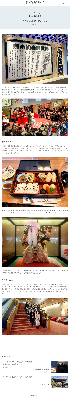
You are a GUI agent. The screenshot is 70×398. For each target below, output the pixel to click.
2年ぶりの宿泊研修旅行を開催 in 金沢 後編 (17, 377)
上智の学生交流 (35, 16)
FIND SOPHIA (35, 2)
